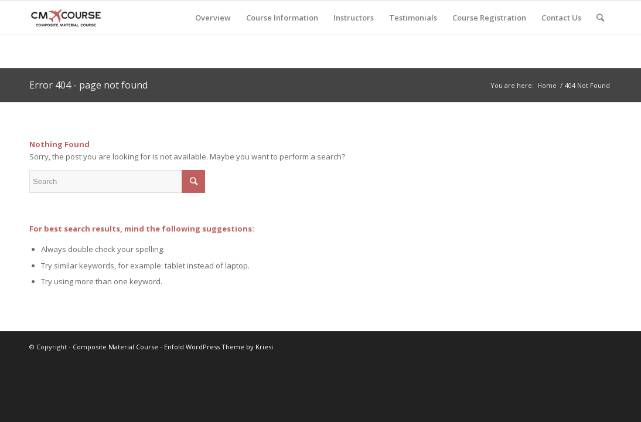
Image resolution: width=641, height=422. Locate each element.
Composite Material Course (115, 346)
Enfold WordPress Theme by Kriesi (218, 346)
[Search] (600, 18)
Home (547, 85)
